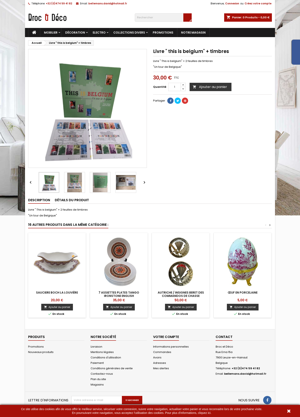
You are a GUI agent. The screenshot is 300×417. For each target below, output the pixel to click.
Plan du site (98, 379)
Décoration (75, 32)
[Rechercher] (163, 17)
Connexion (232, 3)
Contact (224, 336)
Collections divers (129, 32)
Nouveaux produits (41, 352)
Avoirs (157, 357)
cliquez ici (204, 412)
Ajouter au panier (210, 86)
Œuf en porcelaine (243, 292)
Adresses (159, 363)
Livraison (96, 347)
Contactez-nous (102, 374)
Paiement (97, 363)
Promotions (163, 32)
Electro (99, 32)
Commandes (162, 352)
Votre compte (166, 336)
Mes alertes (161, 368)
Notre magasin (193, 32)
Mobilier (51, 32)
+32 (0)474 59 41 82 (59, 3)
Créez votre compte (258, 3)
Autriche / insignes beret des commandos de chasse (181, 294)
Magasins (97, 385)
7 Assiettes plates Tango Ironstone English (119, 294)
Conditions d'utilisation (106, 357)
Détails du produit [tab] (72, 200)
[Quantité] (174, 87)
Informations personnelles (171, 347)
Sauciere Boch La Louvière (57, 292)
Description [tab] (39, 200)
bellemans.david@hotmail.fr (107, 3)
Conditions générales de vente (112, 368)
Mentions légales (102, 352)
